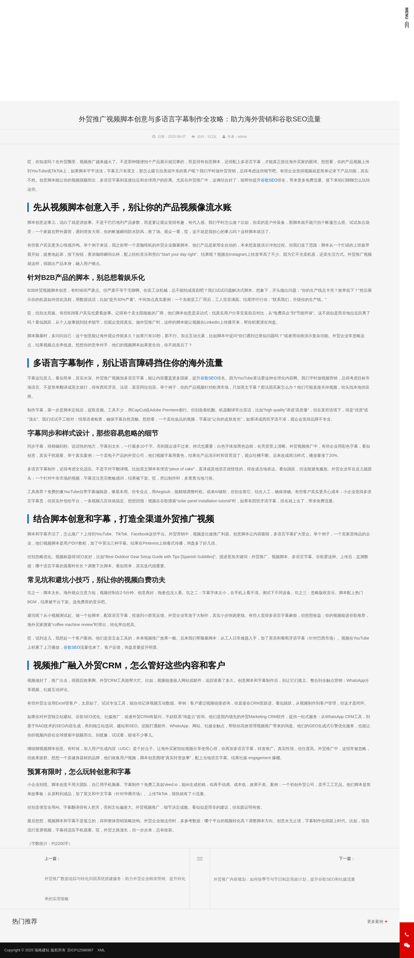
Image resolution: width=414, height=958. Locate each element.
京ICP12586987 (80, 950)
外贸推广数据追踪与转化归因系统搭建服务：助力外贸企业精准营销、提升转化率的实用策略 (115, 888)
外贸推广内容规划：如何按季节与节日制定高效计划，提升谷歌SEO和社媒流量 (284, 879)
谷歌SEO (269, 180)
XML (101, 950)
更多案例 (375, 921)
